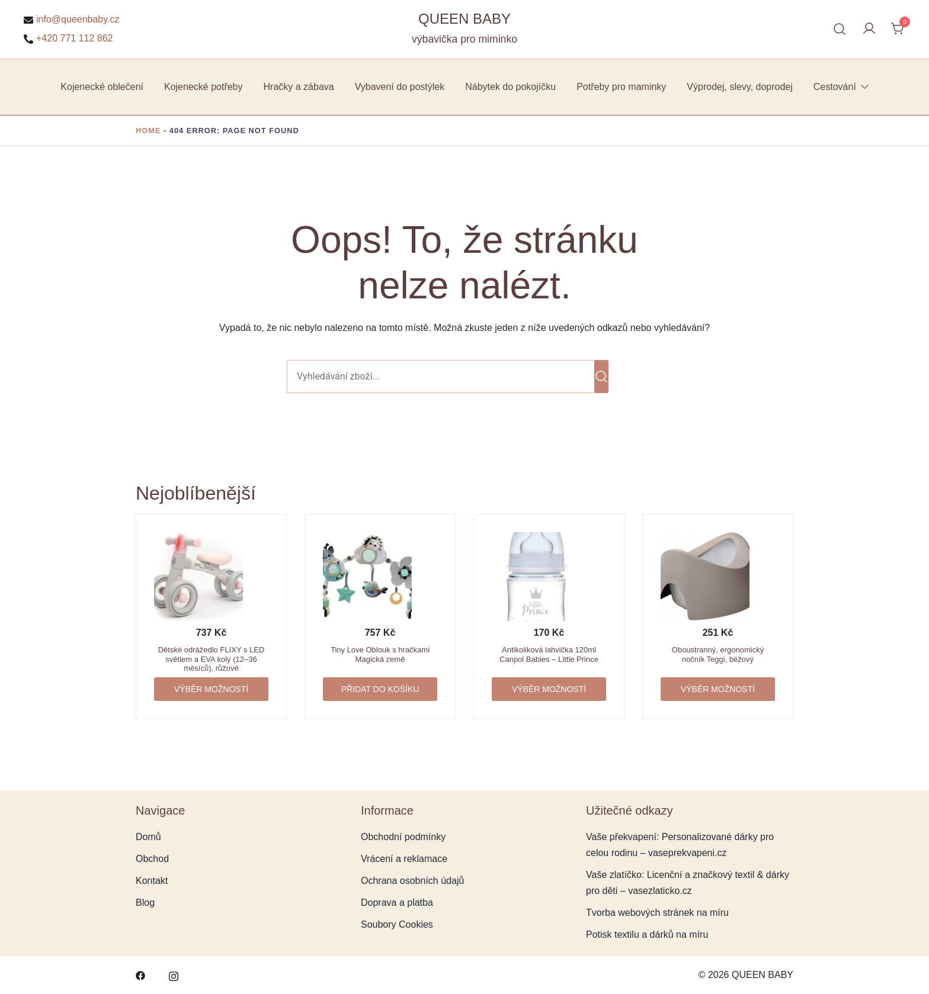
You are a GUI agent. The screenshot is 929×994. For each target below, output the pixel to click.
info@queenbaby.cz (71, 19)
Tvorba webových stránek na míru (657, 913)
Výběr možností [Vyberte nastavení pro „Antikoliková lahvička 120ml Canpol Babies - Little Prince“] (549, 689)
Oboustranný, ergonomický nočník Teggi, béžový (718, 654)
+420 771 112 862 (68, 38)
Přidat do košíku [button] (380, 689)
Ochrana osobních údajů (412, 881)
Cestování (834, 87)
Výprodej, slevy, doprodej (739, 87)
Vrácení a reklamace (404, 859)
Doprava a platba (397, 903)
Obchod (152, 859)
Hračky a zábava (299, 87)
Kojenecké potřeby (203, 87)
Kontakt (152, 881)
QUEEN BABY (464, 19)
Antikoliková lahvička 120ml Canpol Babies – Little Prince (548, 654)
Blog (145, 903)
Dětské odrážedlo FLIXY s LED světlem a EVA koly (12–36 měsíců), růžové (211, 659)
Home (148, 130)
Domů (148, 837)
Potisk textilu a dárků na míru (647, 934)
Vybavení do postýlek (400, 87)
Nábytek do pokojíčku (510, 87)
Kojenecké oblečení (101, 87)
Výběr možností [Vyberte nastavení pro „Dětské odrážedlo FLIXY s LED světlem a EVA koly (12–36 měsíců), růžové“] (211, 689)
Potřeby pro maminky (621, 87)
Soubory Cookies (397, 924)
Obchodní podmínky (403, 837)
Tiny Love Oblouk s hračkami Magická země (380, 654)
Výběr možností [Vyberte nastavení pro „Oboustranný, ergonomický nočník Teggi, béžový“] (718, 689)
